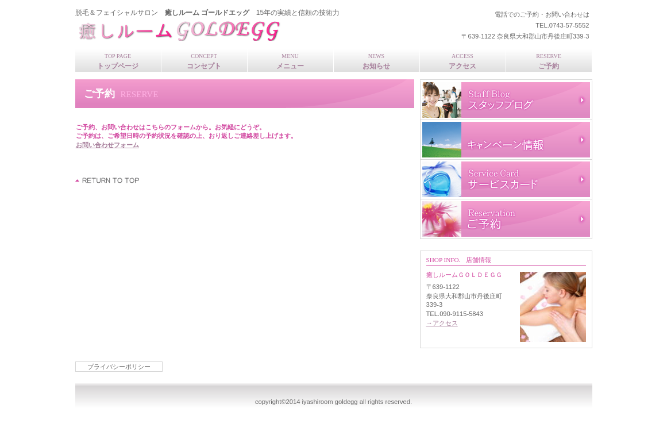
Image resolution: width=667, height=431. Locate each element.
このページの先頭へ (107, 180)
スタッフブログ (506, 100)
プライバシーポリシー (119, 366)
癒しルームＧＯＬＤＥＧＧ (227, 29)
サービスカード (506, 179)
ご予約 (506, 219)
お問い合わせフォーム (107, 144)
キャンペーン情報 (506, 139)
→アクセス (442, 323)
